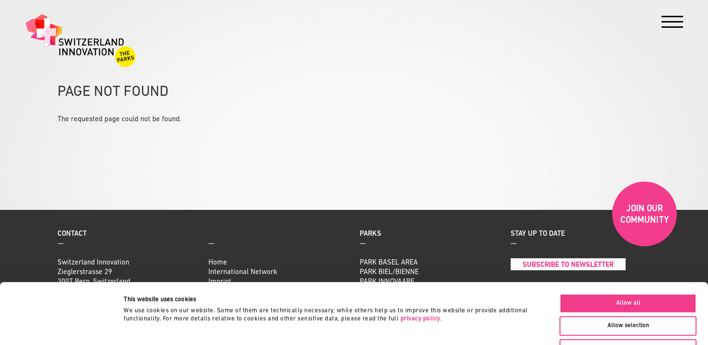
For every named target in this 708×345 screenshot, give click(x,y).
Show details (452, 327)
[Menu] (672, 24)
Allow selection (628, 268)
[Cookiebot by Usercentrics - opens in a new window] (62, 327)
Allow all (628, 246)
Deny (628, 291)
